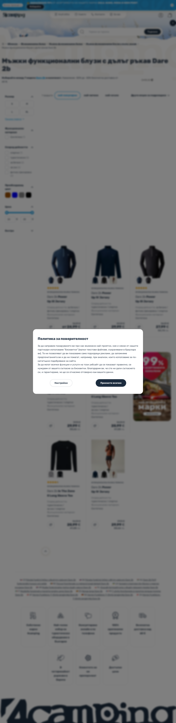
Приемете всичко (110, 383)
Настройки (61, 383)
